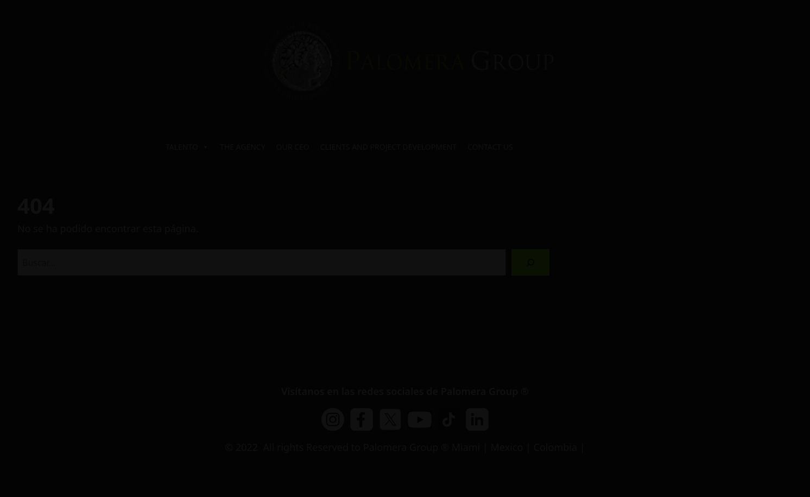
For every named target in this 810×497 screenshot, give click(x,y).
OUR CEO (292, 147)
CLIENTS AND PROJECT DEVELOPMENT (388, 147)
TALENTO (187, 147)
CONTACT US (490, 147)
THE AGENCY (242, 147)
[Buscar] (530, 262)
